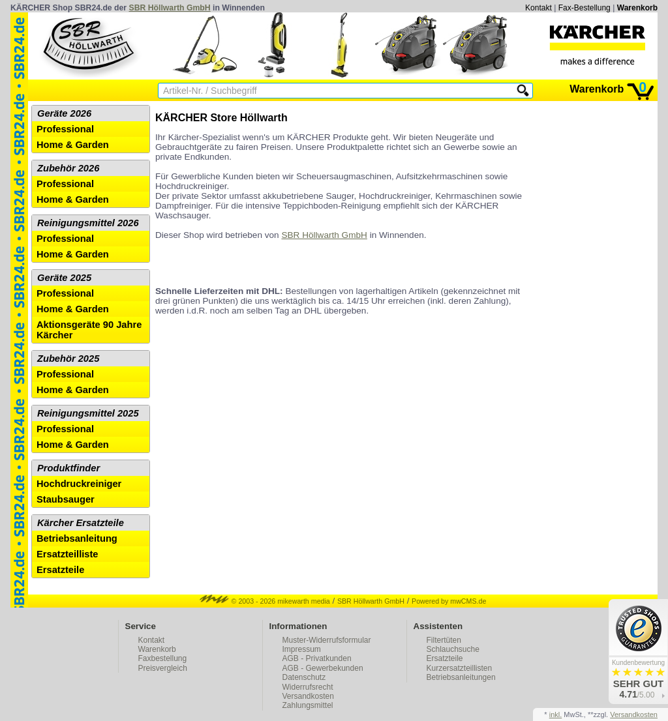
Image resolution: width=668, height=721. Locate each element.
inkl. (555, 714)
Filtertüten (444, 640)
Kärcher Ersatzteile (80, 523)
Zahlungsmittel (307, 705)
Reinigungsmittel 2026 (88, 223)
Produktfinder (68, 468)
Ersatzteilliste (68, 554)
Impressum (301, 649)
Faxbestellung (162, 658)
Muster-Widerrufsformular (326, 640)
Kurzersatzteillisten (460, 668)
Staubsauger (66, 499)
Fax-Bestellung (584, 7)
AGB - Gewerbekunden (322, 668)
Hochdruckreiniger (79, 483)
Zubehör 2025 (68, 358)
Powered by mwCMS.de (449, 601)
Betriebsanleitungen (461, 677)
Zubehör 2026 (68, 168)
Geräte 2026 (64, 113)
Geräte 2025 (64, 277)
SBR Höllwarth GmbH (170, 7)
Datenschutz (304, 677)
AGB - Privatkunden (317, 658)
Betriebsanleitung (77, 538)
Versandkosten (308, 696)
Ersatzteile (60, 570)
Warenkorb (637, 7)
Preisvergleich (162, 668)
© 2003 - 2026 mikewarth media (265, 601)
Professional (65, 129)
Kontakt (538, 7)
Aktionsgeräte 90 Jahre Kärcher (89, 329)
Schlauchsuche (453, 649)
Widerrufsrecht (307, 687)
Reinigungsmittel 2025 (88, 413)
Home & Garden (73, 145)
